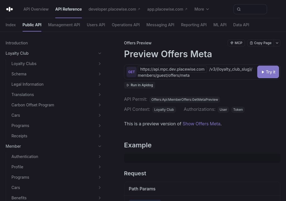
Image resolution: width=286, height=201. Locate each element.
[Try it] (268, 72)
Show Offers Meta (202, 123)
